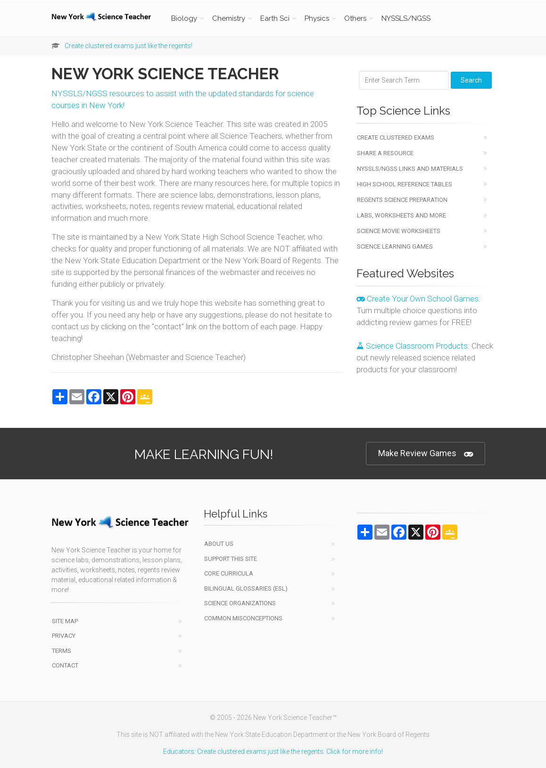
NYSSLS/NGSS (405, 18)
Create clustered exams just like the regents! (128, 46)
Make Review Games (425, 453)
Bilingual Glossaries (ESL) (246, 588)
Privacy (63, 635)
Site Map (65, 621)
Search (471, 80)
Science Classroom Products (412, 346)
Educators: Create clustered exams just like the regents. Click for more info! (273, 751)
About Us (218, 543)
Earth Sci (275, 18)
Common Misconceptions (243, 618)
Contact (65, 665)
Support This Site (230, 558)
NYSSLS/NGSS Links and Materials (410, 168)
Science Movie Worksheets (398, 230)
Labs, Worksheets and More (401, 215)
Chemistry (228, 18)
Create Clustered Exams (395, 137)
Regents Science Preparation (402, 199)
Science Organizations (240, 603)
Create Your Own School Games (417, 298)
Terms (61, 650)
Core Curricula (228, 573)
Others (355, 18)
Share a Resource (385, 153)
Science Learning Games (395, 246)
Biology (184, 18)
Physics (317, 18)
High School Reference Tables (404, 184)
